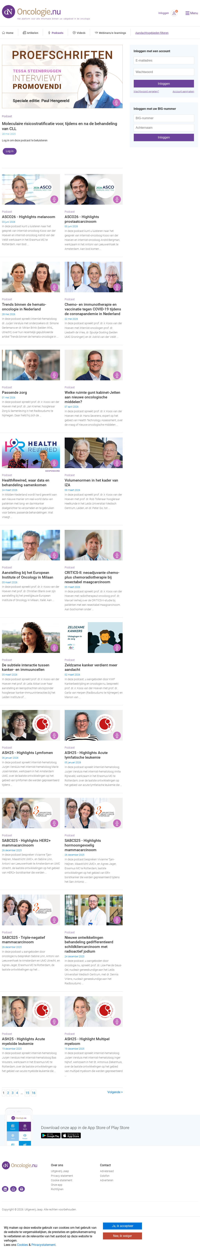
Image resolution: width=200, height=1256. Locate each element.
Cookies (22, 1245)
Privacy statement (62, 1176)
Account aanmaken (183, 91)
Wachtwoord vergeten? (146, 91)
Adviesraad (107, 1171)
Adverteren (106, 1180)
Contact (105, 1165)
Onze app (56, 1184)
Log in (9, 151)
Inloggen (163, 13)
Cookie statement (61, 1180)
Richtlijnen (57, 1189)
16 (33, 1093)
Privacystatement (43, 1245)
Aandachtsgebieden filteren (152, 33)
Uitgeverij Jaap (60, 1171)
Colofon (105, 1176)
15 (27, 1093)
